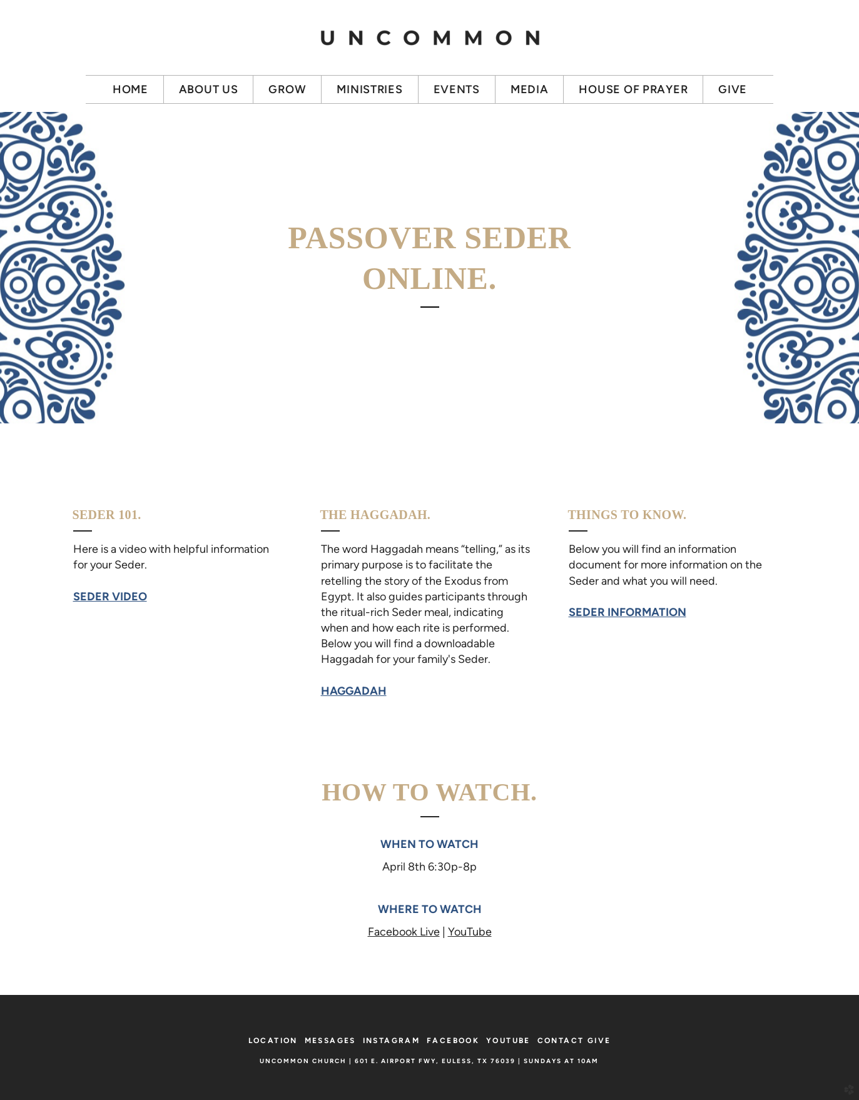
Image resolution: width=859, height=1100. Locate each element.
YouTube (470, 932)
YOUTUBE (508, 1040)
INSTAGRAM (391, 1040)
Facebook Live (404, 932)
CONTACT (560, 1040)
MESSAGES (330, 1040)
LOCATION (273, 1040)
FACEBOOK (453, 1040)
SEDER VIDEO (110, 596)
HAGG (354, 691)
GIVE (599, 1040)
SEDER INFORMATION (627, 612)
